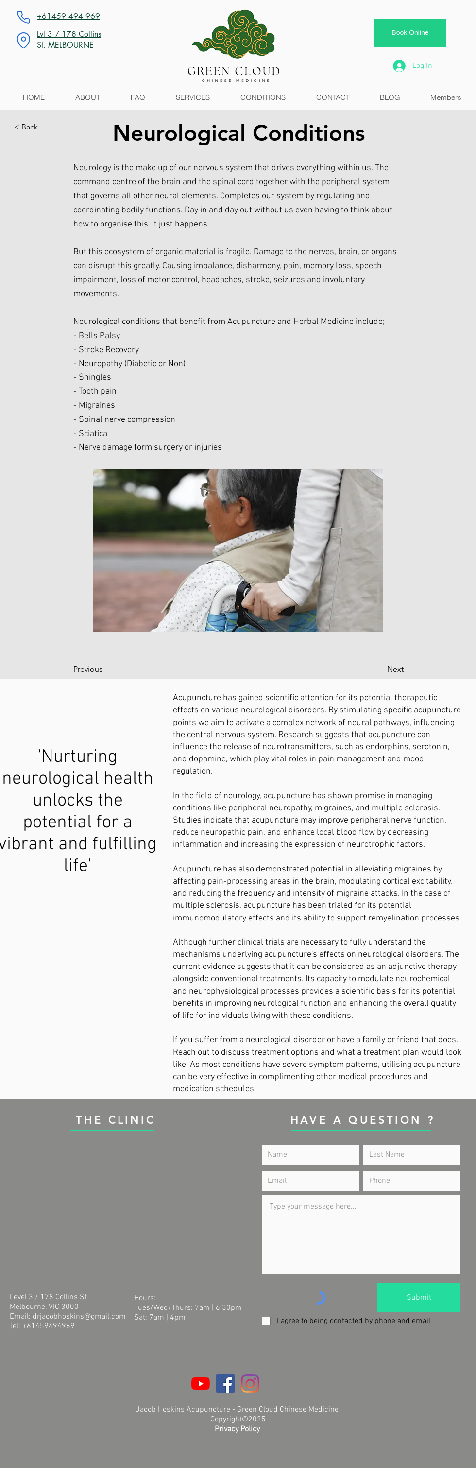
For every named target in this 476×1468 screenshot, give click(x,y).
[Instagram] (250, 1383)
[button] (46, 127)
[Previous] (105, 669)
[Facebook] (225, 1383)
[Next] (379, 669)
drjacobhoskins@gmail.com (79, 1317)
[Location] (23, 40)
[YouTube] (200, 1383)
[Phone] (23, 17)
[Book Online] (410, 33)
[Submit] (418, 1297)
